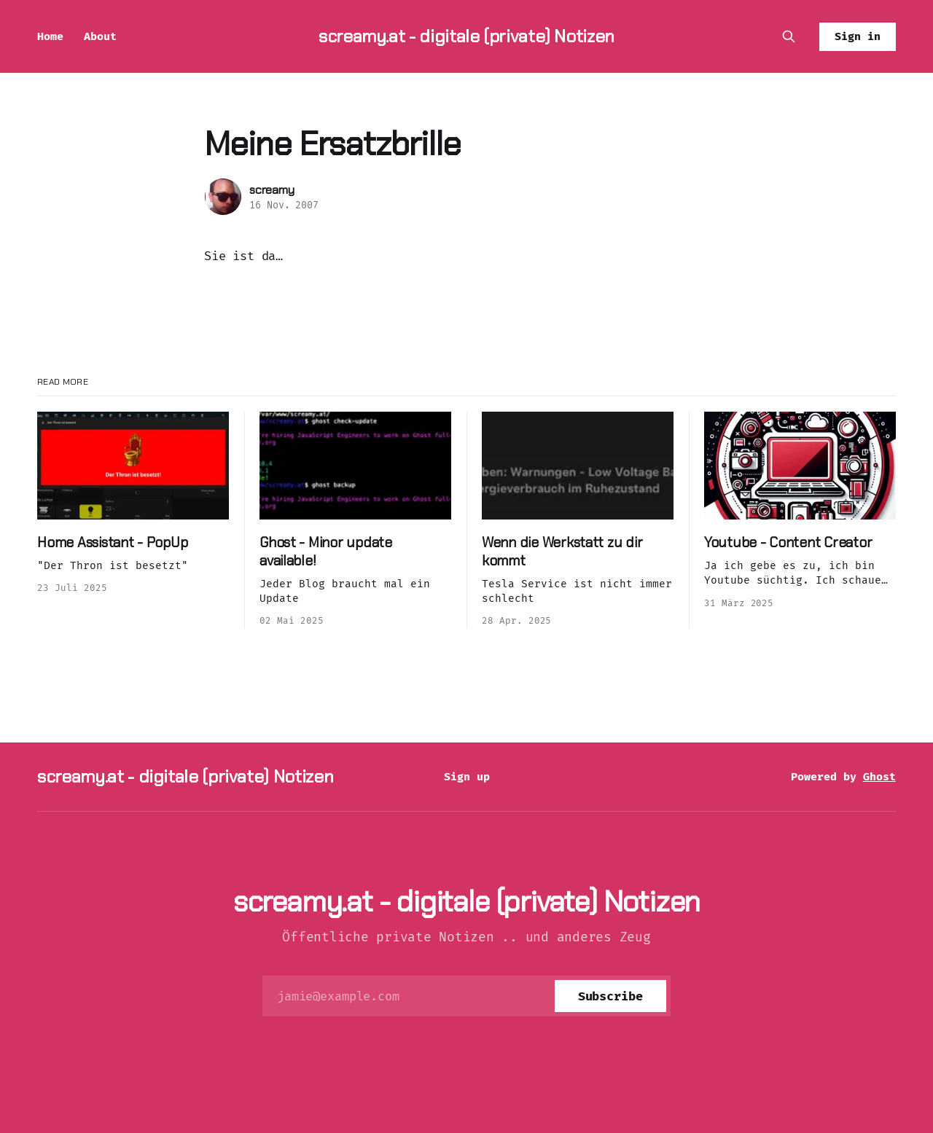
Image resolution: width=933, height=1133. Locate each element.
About (100, 36)
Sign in (858, 36)
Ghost (879, 776)
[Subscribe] (610, 996)
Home (50, 36)
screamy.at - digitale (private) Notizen (466, 36)
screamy (271, 189)
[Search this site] (788, 36)
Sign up (467, 776)
